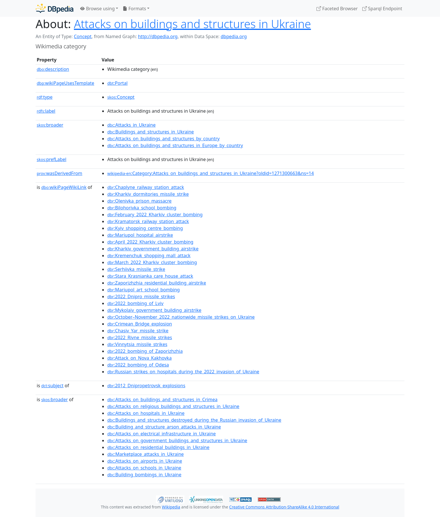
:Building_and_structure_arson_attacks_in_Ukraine (164, 427)
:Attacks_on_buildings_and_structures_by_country (163, 138)
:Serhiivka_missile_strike (136, 269)
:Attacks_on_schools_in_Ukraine (144, 468)
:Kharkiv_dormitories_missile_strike (148, 194)
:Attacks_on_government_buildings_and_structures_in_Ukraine (177, 440)
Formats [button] (134, 8)
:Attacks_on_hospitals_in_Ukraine (145, 413)
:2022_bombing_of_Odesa (138, 365)
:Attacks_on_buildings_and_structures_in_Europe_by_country (175, 145)
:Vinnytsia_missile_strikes (137, 344)
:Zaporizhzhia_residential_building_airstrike (156, 283)
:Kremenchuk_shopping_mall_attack (148, 255)
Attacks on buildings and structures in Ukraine (192, 24)
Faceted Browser (337, 8)
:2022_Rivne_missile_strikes (139, 337)
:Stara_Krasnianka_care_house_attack (150, 276)
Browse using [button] (97, 8)
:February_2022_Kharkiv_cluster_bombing (155, 214)
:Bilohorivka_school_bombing (141, 208)
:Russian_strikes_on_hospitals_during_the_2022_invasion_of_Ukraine (183, 371)
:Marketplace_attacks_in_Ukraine (145, 454)
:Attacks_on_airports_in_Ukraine (144, 461)
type (45, 97)
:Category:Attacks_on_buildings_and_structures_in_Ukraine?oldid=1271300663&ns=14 (210, 173)
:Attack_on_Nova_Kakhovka (139, 358)
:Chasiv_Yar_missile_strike (137, 330)
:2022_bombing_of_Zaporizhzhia (145, 351)
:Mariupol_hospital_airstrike (140, 235)
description (53, 69)
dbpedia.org (234, 36)
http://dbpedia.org (158, 36)
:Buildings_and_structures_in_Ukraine (150, 132)
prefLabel (51, 159)
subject (52, 385)
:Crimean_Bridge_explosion (139, 324)
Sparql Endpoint (382, 8)
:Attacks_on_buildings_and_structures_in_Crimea (162, 399)
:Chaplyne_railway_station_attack (145, 187)
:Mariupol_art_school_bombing (143, 290)
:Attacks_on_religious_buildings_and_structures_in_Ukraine (173, 406)
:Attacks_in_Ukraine (131, 125)
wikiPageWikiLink (64, 187)
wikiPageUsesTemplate (65, 83)
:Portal (117, 83)
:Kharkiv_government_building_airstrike (152, 249)
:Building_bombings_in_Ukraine (144, 474)
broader (50, 125)
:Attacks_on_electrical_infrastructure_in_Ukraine (161, 434)
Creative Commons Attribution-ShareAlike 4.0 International (284, 507)
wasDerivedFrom (59, 173)
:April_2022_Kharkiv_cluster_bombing (150, 242)
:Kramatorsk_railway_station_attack (148, 221)
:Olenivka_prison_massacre (139, 201)
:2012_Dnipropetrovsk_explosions (146, 385)
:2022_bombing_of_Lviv (135, 303)
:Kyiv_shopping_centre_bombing (145, 228)
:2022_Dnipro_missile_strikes (141, 296)
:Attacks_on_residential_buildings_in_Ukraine (158, 447)
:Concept (121, 97)
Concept (82, 36)
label (46, 111)
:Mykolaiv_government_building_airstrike (154, 310)
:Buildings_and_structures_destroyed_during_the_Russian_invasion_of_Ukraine (194, 420)
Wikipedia (171, 507)
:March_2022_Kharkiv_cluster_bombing (152, 262)
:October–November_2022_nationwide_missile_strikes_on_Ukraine (181, 317)
